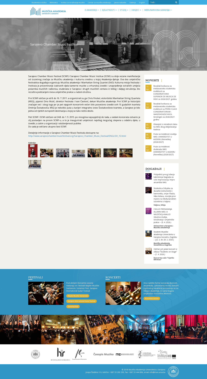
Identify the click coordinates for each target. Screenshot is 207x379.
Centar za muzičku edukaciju (99, 2)
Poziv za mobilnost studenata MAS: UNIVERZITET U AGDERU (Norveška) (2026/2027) (164, 150)
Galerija (133, 2)
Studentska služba (39, 2)
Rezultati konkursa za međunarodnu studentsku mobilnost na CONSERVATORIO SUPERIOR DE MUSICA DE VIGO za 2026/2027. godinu (165, 92)
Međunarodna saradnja (157, 10)
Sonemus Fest (73, 306)
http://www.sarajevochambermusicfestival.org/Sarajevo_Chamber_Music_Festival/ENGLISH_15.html (77, 136)
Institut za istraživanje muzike (73, 2)
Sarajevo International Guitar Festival (81, 301)
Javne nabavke (120, 2)
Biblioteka (54, 2)
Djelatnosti (109, 10)
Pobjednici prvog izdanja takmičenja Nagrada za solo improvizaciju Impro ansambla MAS (164, 178)
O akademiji (92, 10)
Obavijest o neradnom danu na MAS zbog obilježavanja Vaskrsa (165, 127)
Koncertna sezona (152, 298)
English (142, 2)
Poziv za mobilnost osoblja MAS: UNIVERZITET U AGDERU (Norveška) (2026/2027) (165, 138)
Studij (124, 10)
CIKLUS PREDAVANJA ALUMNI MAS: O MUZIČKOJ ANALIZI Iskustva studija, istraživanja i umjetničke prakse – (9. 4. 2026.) (164, 216)
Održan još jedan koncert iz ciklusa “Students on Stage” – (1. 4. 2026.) (165, 252)
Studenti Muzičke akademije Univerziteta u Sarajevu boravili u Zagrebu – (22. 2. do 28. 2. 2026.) (165, 236)
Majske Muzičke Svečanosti (78, 296)
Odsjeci (136, 10)
